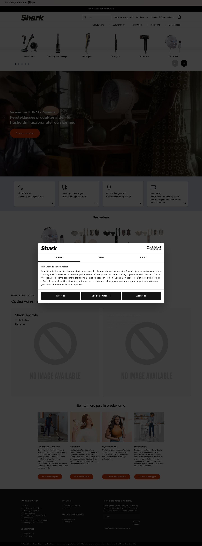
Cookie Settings (101, 296)
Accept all (141, 296)
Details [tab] (101, 257)
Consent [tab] (59, 257)
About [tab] (143, 257)
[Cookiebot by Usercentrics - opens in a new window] (148, 248)
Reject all (60, 296)
